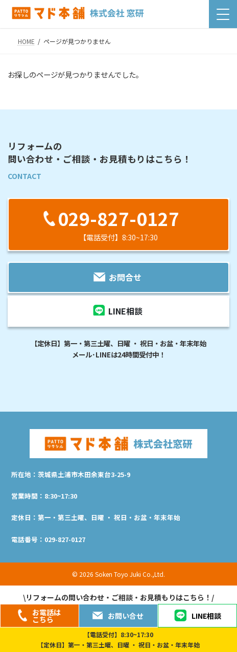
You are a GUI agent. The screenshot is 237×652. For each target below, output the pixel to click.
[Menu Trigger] (223, 14)
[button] (118, 224)
